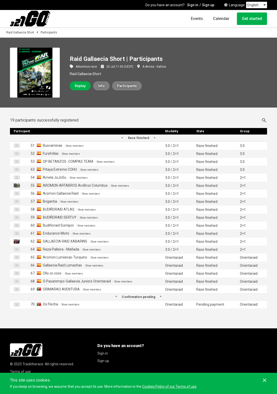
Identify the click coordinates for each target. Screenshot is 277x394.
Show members (75, 145)
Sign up (208, 5)
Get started (252, 18)
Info (101, 86)
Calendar (221, 18)
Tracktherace (32, 364)
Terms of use (20, 372)
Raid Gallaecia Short (20, 32)
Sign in (192, 5)
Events (197, 18)
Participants (127, 86)
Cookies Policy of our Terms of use (169, 387)
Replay (80, 86)
